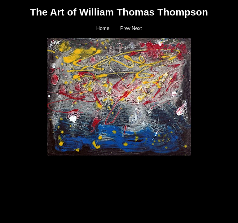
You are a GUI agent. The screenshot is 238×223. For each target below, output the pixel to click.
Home (102, 28)
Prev (125, 28)
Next (137, 28)
